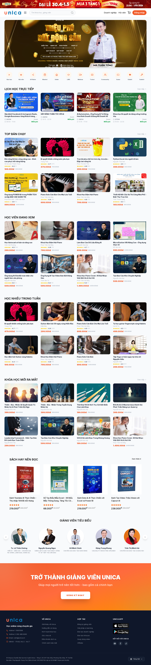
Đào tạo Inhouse (83, 635)
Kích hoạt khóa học (49, 632)
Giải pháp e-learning (85, 628)
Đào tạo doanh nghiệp (85, 632)
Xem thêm (137, 459)
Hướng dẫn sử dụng (49, 628)
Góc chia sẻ (46, 635)
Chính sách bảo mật (49, 643)
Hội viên (122, 12)
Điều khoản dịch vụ (49, 639)
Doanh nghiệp (110, 12)
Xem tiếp (142, 89)
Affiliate (80, 643)
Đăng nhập (139, 12)
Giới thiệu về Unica (49, 624)
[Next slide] (142, 43)
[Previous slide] (8, 43)
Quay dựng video (83, 639)
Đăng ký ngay (75, 595)
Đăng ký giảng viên (84, 624)
